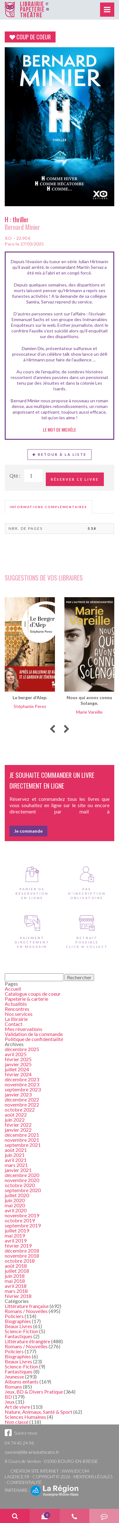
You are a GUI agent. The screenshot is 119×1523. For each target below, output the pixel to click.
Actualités (16, 1004)
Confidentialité (24, 1482)
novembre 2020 (22, 1180)
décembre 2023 (22, 1079)
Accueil (13, 989)
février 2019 (18, 1245)
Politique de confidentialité (34, 1039)
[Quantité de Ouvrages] (33, 475)
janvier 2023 (18, 1094)
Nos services (19, 1014)
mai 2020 (15, 1205)
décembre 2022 (22, 1099)
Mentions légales (93, 1476)
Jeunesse (14, 1376)
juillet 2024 (17, 1069)
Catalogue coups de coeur (33, 994)
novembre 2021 (22, 1140)
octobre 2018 (20, 1261)
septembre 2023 (23, 1089)
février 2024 (18, 1074)
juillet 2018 (17, 1271)
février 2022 (18, 1125)
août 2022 (16, 1115)
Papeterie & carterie (26, 999)
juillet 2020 (17, 1195)
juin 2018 (15, 1276)
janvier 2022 (18, 1130)
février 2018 (18, 1296)
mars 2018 (16, 1291)
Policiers (14, 1316)
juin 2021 (15, 1155)
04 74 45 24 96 (19, 1443)
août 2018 (16, 1266)
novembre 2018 (22, 1256)
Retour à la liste (59, 454)
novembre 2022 (22, 1104)
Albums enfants (22, 1381)
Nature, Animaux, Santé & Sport (38, 1412)
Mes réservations (23, 1029)
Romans (13, 1387)
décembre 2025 (22, 1049)
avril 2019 (16, 1240)
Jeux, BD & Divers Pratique (34, 1392)
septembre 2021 (23, 1145)
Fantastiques (19, 1336)
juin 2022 (15, 1120)
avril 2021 (16, 1160)
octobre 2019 (20, 1220)
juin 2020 (15, 1200)
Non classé (16, 1422)
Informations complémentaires (48, 506)
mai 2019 (15, 1235)
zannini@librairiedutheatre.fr (32, 1452)
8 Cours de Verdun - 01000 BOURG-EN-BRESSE (51, 1461)
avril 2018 (16, 1286)
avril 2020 (16, 1210)
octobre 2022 (20, 1110)
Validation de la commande (34, 1034)
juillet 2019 (17, 1230)
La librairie (16, 1019)
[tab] (48, 506)
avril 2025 (16, 1054)
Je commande (28, 831)
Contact (13, 1024)
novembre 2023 (22, 1084)
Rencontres (17, 1009)
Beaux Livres (18, 1326)
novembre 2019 (22, 1215)
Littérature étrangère (27, 1341)
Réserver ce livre (75, 479)
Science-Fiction (21, 1331)
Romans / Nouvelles (26, 1311)
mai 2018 (15, 1281)
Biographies (18, 1321)
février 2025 (18, 1059)
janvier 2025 (18, 1064)
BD (8, 1397)
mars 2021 (16, 1165)
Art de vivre (17, 1407)
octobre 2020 (20, 1185)
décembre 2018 (22, 1251)
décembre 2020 (22, 1175)
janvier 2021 (18, 1170)
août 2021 (16, 1150)
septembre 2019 (23, 1225)
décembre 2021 (22, 1135)
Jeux (10, 1402)
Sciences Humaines (25, 1417)
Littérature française (27, 1306)
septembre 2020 (23, 1190)
